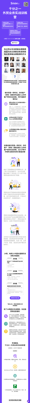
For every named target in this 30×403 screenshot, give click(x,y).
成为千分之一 (15, 42)
